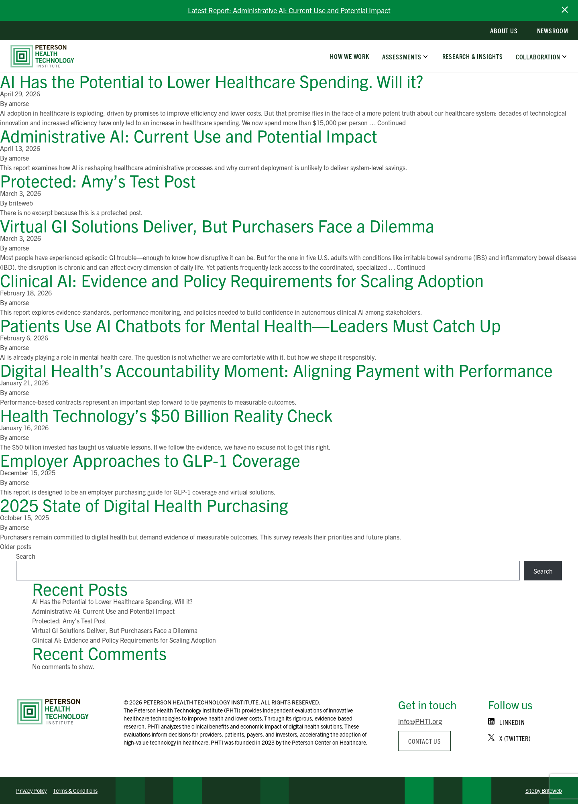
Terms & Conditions (75, 790)
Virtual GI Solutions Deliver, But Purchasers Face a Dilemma (217, 225)
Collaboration (538, 56)
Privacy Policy (31, 790)
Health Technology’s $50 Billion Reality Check (166, 414)
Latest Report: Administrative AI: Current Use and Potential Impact (289, 10)
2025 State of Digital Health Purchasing (144, 504)
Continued (391, 122)
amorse (19, 103)
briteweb (21, 203)
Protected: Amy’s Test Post (98, 180)
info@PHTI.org (420, 721)
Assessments (401, 56)
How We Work (349, 56)
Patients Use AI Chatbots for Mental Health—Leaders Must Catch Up (250, 324)
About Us (503, 30)
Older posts (15, 546)
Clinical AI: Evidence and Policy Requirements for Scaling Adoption (242, 279)
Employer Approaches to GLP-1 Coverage (150, 459)
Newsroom (552, 30)
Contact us (424, 741)
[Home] (53, 711)
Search (25, 556)
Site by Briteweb (543, 790)
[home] (42, 56)
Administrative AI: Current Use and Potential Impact (188, 135)
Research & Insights (472, 56)
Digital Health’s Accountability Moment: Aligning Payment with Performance (276, 369)
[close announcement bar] (565, 9)
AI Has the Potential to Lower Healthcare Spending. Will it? (211, 80)
